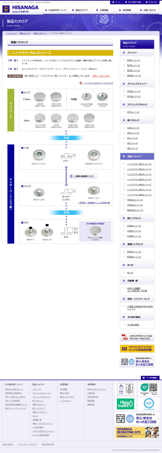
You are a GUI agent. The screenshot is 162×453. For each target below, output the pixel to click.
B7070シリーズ (134, 252)
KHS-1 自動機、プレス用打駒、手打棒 (137, 289)
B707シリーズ (133, 60)
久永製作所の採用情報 (137, 432)
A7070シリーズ (134, 231)
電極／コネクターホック (137, 298)
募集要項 (91, 404)
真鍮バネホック (40, 33)
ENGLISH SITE (48, 444)
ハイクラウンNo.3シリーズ (139, 174)
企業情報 (103, 11)
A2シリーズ (132, 143)
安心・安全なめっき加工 (15, 397)
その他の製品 (137, 317)
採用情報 (125, 11)
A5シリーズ (132, 148)
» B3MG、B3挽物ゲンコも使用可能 (94, 203)
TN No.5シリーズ (135, 205)
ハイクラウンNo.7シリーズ (139, 190)
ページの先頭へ (150, 378)
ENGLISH (152, 2)
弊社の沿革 (64, 393)
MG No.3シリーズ (135, 210)
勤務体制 (91, 401)
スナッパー (137, 52)
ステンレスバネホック (137, 104)
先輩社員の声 (92, 397)
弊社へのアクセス (67, 397)
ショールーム (65, 401)
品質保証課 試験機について (16, 404)
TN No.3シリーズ (135, 200)
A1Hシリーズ (133, 128)
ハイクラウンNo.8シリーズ (139, 195)
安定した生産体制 (12, 401)
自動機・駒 (137, 280)
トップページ (116, 2)
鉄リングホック (137, 218)
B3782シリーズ (134, 76)
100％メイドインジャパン (15, 408)
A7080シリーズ (134, 226)
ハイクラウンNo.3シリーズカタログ (98, 83)
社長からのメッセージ (96, 389)
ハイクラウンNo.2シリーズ (139, 169)
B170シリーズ (133, 65)
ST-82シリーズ (134, 91)
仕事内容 (91, 393)
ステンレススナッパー (137, 83)
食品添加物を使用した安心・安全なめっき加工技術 (137, 362)
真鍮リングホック (137, 244)
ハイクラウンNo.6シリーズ (139, 184)
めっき (137, 265)
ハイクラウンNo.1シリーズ (139, 164)
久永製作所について (56, 11)
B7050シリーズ (134, 257)
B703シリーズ (133, 70)
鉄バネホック (137, 120)
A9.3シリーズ (133, 133)
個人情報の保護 (133, 2)
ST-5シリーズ (133, 112)
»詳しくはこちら (101, 76)
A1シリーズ (132, 138)
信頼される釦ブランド (14, 389)
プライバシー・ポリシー (28, 444)
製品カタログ (80, 11)
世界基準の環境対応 (13, 393)
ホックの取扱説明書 (137, 349)
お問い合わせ (148, 11)
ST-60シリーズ (134, 96)
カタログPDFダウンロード (137, 337)
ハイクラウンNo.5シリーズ (139, 179)
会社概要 (63, 389)
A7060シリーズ (134, 236)
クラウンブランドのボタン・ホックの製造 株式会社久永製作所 (20, 10)
